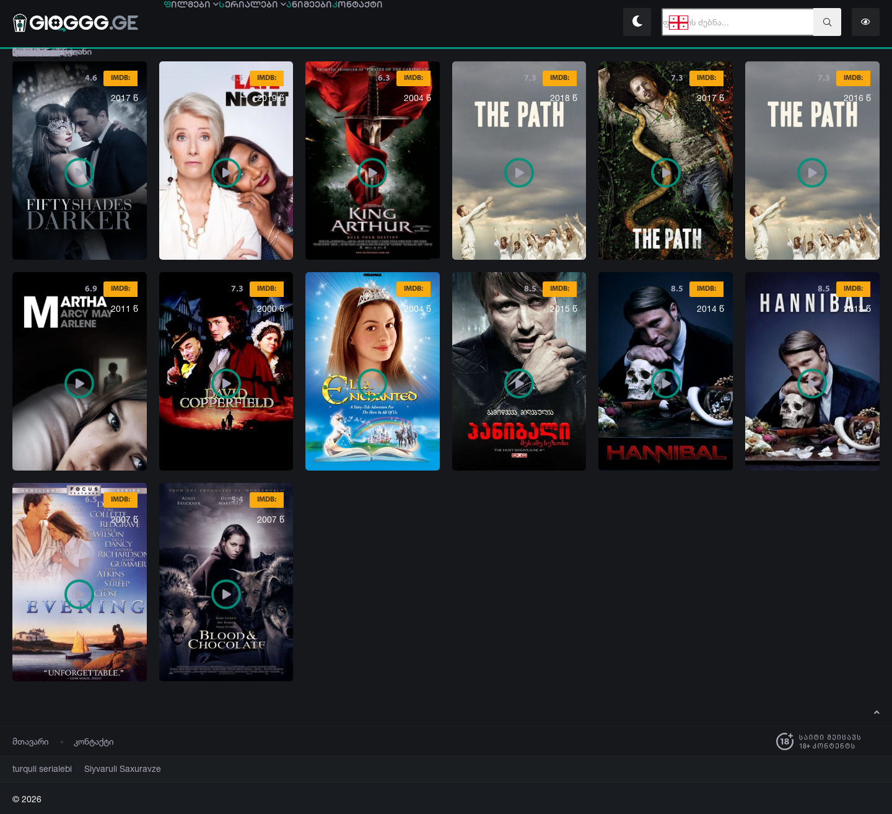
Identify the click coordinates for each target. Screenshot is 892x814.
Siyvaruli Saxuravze (108, 768)
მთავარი (30, 741)
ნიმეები (403, 23)
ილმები (209, 23)
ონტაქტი (489, 23)
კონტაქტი (94, 741)
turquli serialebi (37, 768)
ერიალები (309, 23)
